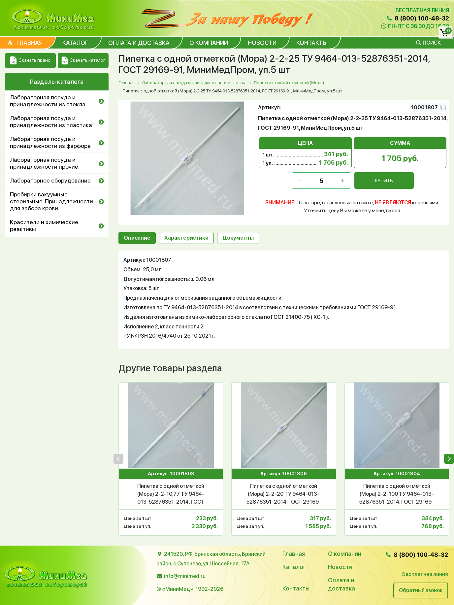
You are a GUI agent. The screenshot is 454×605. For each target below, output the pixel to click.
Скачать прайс (30, 60)
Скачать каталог (83, 60)
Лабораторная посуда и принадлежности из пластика (51, 121)
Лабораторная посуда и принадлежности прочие (44, 163)
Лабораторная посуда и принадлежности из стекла (47, 101)
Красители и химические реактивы (44, 225)
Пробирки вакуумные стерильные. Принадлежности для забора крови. (51, 201)
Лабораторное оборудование (50, 180)
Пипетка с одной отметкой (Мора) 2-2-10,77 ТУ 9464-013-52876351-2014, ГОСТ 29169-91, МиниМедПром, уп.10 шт (170, 494)
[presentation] (118, 459)
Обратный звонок (420, 590)
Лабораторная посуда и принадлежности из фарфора (50, 142)
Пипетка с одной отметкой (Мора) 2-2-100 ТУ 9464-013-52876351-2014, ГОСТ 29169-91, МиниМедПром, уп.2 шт (396, 494)
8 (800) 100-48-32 (417, 18)
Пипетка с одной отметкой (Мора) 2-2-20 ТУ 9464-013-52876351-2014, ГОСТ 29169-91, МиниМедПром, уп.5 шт (283, 494)
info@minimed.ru (185, 576)
